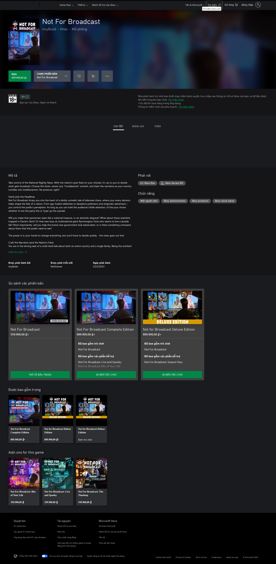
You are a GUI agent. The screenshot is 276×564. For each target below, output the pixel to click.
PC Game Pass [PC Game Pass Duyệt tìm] (20, 526)
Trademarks (216, 557)
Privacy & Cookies (183, 557)
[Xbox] (49, 5)
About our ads (232, 557)
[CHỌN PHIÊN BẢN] (52, 76)
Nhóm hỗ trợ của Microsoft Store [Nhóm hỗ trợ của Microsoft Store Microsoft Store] (113, 532)
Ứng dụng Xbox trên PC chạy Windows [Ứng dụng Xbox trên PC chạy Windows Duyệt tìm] (30, 537)
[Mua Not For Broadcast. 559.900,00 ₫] (19, 76)
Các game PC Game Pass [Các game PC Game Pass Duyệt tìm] (24, 532)
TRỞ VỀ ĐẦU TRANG (40, 374)
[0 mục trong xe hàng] (231, 4)
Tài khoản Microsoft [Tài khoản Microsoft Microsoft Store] (107, 526)
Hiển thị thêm (17, 252)
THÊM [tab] (157, 126)
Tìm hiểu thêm (176, 99)
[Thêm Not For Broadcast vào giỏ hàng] (93, 76)
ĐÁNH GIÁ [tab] (138, 126)
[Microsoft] (26, 5)
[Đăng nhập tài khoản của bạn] (251, 5)
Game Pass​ (65, 4)
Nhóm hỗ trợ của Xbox (103, 4)
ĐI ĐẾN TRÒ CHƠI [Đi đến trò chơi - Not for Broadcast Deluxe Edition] (172, 374)
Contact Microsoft (163, 557)
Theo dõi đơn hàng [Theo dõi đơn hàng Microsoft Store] (107, 543)
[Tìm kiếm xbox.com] (214, 4)
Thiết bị (81, 4)
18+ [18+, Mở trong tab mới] (25, 96)
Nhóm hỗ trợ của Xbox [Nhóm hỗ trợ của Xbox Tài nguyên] (66, 526)
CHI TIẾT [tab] (118, 126)
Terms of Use (201, 557)
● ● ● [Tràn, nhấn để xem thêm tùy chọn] (107, 76)
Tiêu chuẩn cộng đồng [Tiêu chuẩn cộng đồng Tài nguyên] (66, 537)
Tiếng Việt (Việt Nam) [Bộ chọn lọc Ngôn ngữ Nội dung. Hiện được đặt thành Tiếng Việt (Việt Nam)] (28, 556)
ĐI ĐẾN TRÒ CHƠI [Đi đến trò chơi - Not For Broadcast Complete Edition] (106, 374)
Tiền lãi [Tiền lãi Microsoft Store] (102, 537)
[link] (23, 419)
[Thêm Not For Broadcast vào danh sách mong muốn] (79, 76)
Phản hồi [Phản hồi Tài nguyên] (61, 532)
